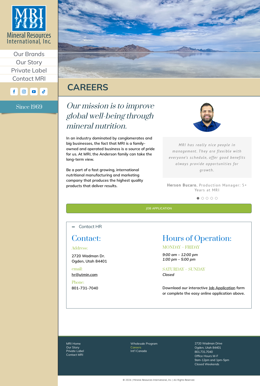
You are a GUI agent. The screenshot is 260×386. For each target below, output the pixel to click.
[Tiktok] (44, 91)
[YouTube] (34, 91)
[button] (158, 227)
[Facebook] (14, 91)
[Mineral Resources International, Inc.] (29, 7)
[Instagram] (24, 91)
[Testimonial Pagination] (198, 198)
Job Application (222, 287)
